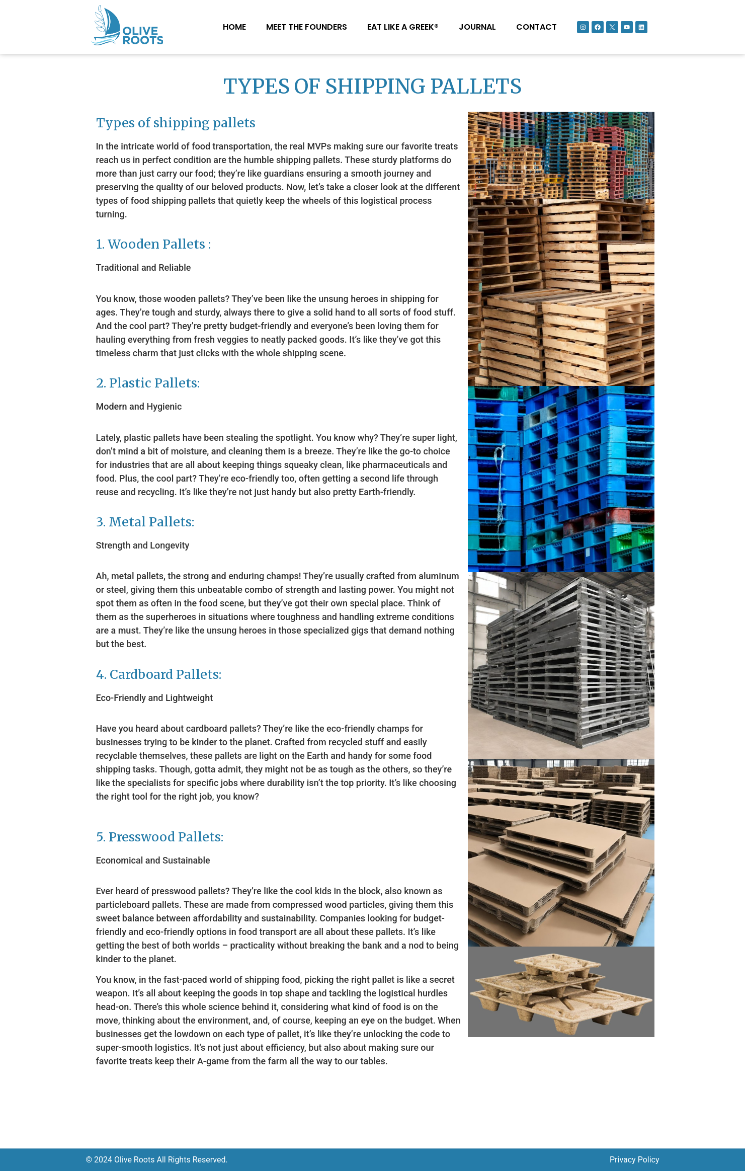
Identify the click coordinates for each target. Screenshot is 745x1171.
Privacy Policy (634, 1159)
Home (234, 27)
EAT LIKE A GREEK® (403, 27)
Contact (536, 27)
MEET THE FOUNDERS (306, 27)
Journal (477, 27)
